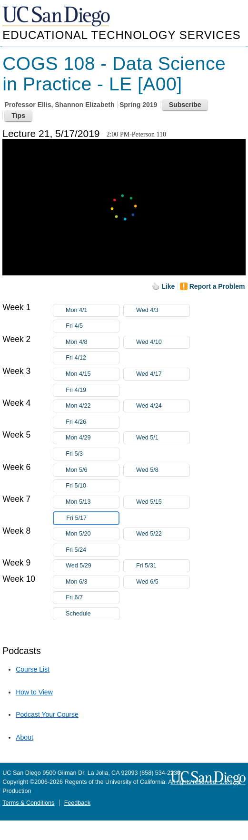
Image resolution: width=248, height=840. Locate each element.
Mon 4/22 (92, 406)
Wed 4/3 (162, 310)
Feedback (77, 803)
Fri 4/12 (92, 358)
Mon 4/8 (92, 342)
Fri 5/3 (92, 454)
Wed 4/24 (162, 406)
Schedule (78, 613)
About (24, 737)
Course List (33, 669)
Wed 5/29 (92, 566)
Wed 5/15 (162, 502)
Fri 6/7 (92, 598)
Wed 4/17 (162, 374)
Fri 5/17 (92, 518)
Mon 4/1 (92, 310)
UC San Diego (57, 17)
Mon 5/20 (92, 534)
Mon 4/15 (92, 374)
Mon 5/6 (92, 470)
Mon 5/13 (92, 502)
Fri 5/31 (162, 566)
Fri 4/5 (92, 326)
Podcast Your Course (47, 714)
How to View (34, 692)
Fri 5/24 (92, 550)
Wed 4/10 (162, 342)
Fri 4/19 (92, 390)
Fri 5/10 (92, 486)
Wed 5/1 (162, 438)
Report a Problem (217, 286)
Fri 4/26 (92, 422)
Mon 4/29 (92, 438)
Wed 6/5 (162, 582)
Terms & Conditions (28, 803)
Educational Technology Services (121, 35)
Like (168, 286)
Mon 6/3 (92, 582)
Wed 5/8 (162, 470)
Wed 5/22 (162, 534)
